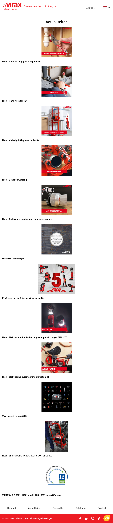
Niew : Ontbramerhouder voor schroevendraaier (27, 219)
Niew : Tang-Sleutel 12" (14, 100)
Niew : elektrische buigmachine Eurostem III (25, 376)
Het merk (11, 508)
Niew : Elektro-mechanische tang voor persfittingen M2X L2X (34, 337)
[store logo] (29, 7)
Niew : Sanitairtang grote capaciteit (21, 61)
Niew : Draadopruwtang (14, 179)
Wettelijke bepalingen (42, 518)
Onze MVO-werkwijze (13, 258)
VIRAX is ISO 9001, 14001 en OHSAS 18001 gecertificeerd (31, 495)
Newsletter (58, 508)
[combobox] (94, 7)
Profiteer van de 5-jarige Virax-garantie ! (23, 298)
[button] (106, 7)
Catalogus (80, 508)
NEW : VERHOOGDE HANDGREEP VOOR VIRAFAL (27, 455)
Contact (102, 508)
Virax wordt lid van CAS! (14, 416)
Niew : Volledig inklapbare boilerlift (20, 140)
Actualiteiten (34, 508)
